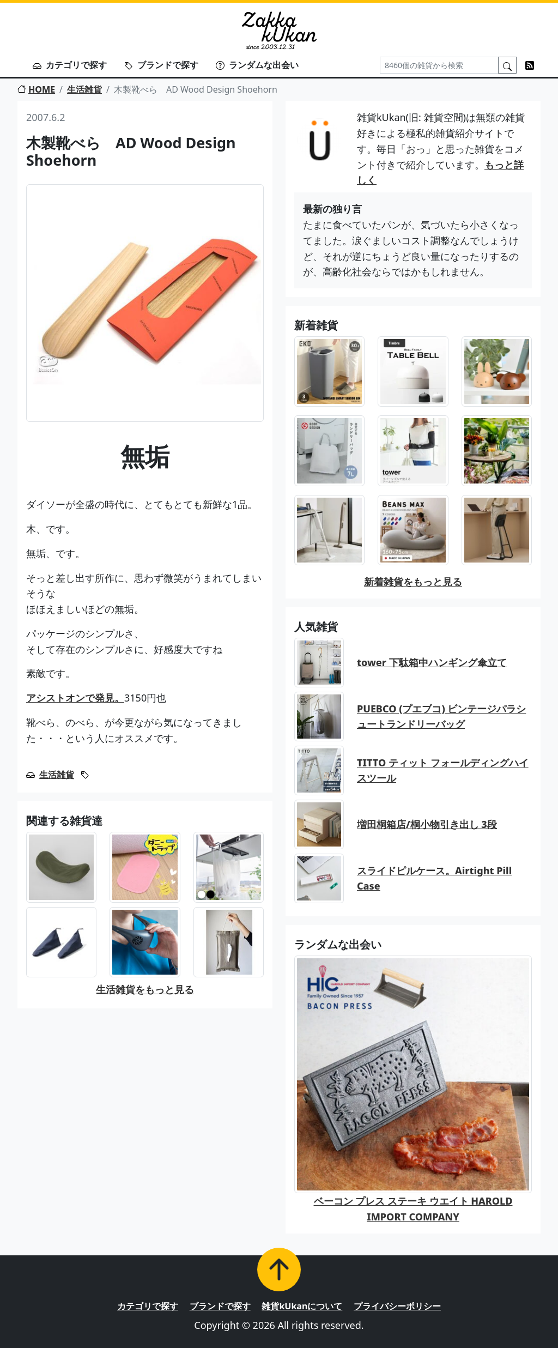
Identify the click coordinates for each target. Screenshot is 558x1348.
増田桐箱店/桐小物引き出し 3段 (427, 824)
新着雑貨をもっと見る (413, 581)
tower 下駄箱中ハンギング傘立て (432, 662)
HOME (36, 89)
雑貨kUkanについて (302, 1306)
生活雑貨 (84, 89)
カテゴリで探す (70, 65)
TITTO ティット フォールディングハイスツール (443, 770)
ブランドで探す (161, 65)
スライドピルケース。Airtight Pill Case (434, 878)
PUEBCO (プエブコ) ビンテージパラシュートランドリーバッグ (441, 716)
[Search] (439, 65)
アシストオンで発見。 (75, 697)
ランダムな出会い (257, 65)
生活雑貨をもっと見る (145, 989)
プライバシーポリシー (397, 1306)
